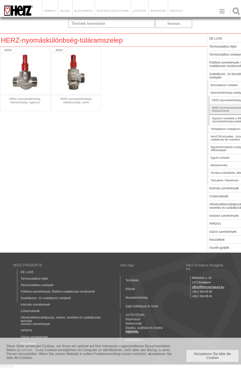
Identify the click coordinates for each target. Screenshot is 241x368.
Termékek (50, 11)
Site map (127, 265)
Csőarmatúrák (30, 311)
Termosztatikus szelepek (37, 285)
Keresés (173, 23)
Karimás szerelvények (35, 304)
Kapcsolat (176, 11)
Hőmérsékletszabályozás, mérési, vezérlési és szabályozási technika (61, 319)
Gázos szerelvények (34, 337)
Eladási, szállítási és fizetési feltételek (144, 329)
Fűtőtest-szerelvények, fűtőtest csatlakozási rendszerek (58, 291)
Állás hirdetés (83, 11)
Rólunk (130, 289)
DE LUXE (27, 272)
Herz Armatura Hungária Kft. (204, 267)
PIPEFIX (26, 330)
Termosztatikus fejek (34, 278)
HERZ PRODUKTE (27, 265)
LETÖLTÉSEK (140, 11)
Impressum (132, 319)
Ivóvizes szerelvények (35, 324)
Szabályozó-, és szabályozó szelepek (46, 298)
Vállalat (65, 11)
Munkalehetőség (136, 297)
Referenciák (158, 11)
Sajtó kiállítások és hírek (112, 11)
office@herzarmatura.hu (208, 287)
